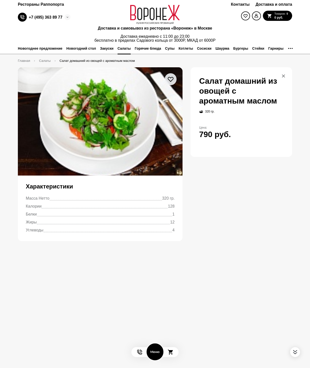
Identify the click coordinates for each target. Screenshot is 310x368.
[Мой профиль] (256, 15)
